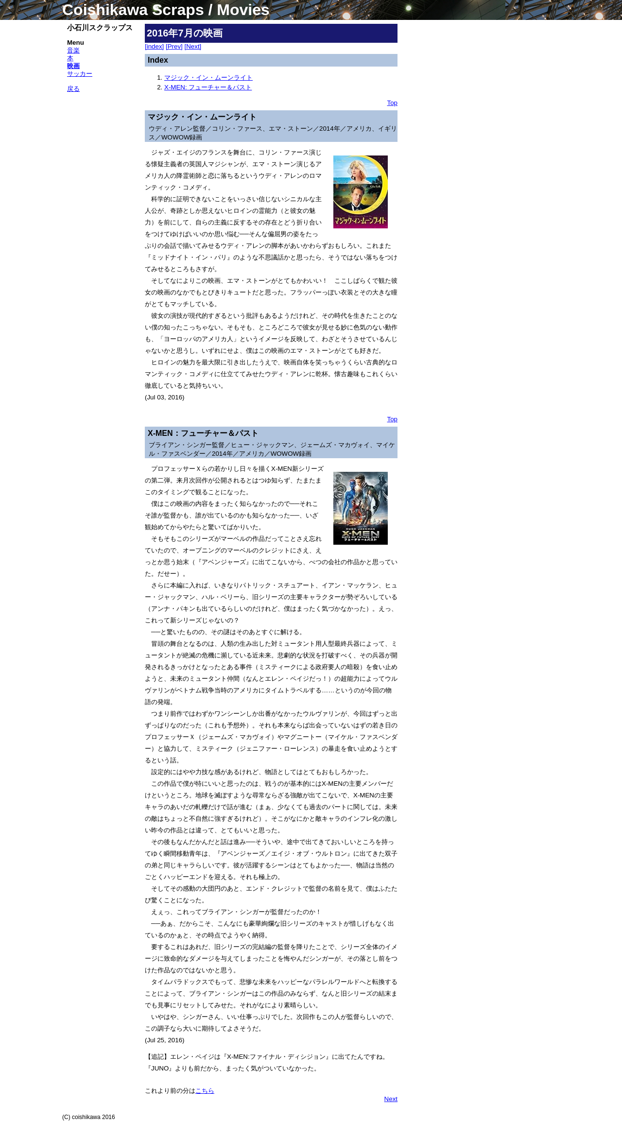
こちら (204, 1090)
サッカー (79, 73)
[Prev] (174, 46)
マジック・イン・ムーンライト (208, 77)
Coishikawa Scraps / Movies (166, 9)
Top (392, 102)
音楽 (73, 50)
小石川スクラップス (100, 28)
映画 (73, 65)
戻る (73, 88)
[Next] (193, 46)
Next (390, 1099)
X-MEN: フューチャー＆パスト (208, 87)
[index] (154, 46)
